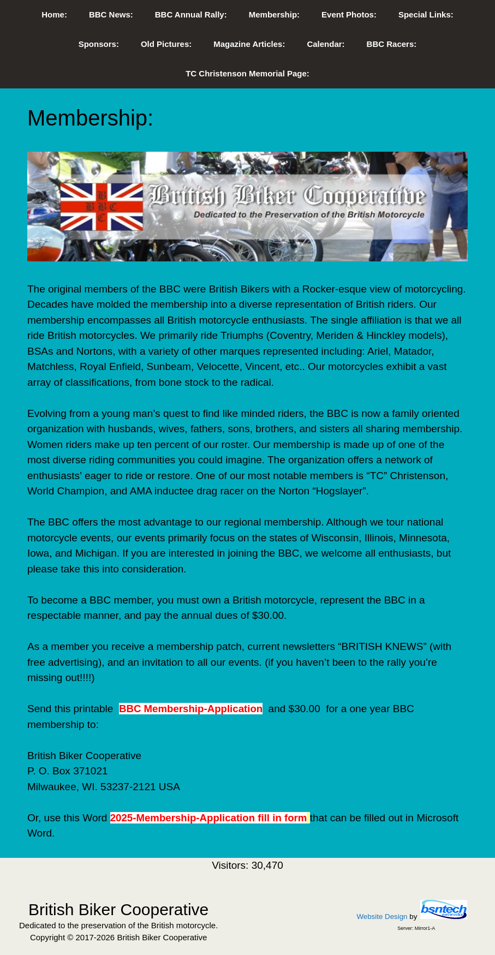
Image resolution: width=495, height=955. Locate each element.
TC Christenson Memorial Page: (247, 73)
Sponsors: (99, 44)
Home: (54, 14)
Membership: (274, 14)
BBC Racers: (392, 44)
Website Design (381, 916)
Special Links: (426, 14)
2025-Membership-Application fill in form (208, 817)
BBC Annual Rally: (191, 14)
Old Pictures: (166, 44)
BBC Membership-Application (191, 708)
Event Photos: (349, 14)
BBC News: (111, 14)
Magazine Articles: (249, 44)
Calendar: (325, 44)
